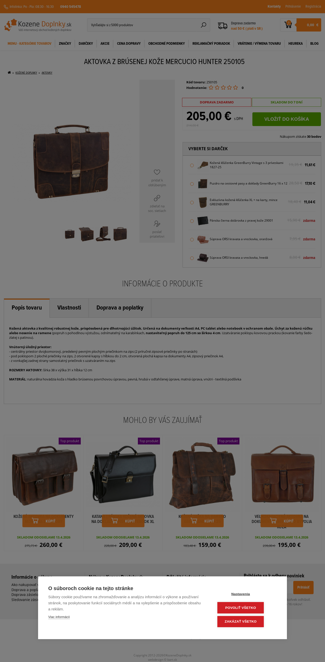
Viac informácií (59, 618)
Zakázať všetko (246, 622)
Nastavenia (246, 595)
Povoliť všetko (246, 608)
